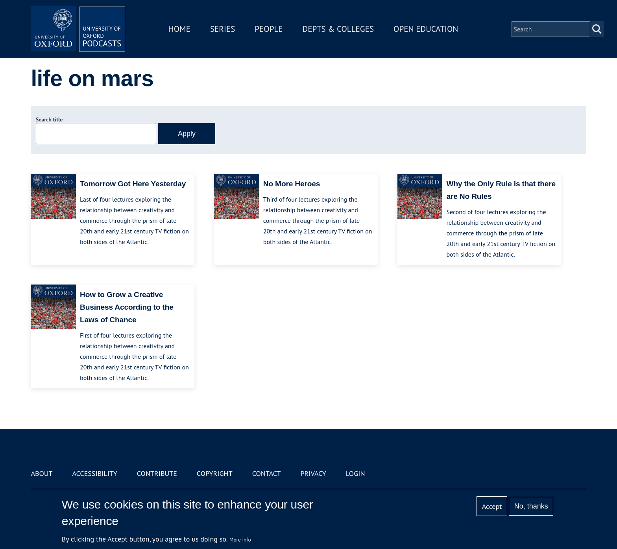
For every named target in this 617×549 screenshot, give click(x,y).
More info (240, 539)
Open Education (425, 29)
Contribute (157, 473)
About (41, 473)
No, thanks (531, 506)
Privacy (313, 473)
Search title (49, 119)
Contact (266, 473)
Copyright (215, 473)
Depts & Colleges (338, 29)
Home (179, 29)
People (269, 29)
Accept (492, 506)
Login (355, 473)
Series (222, 29)
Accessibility (94, 473)
